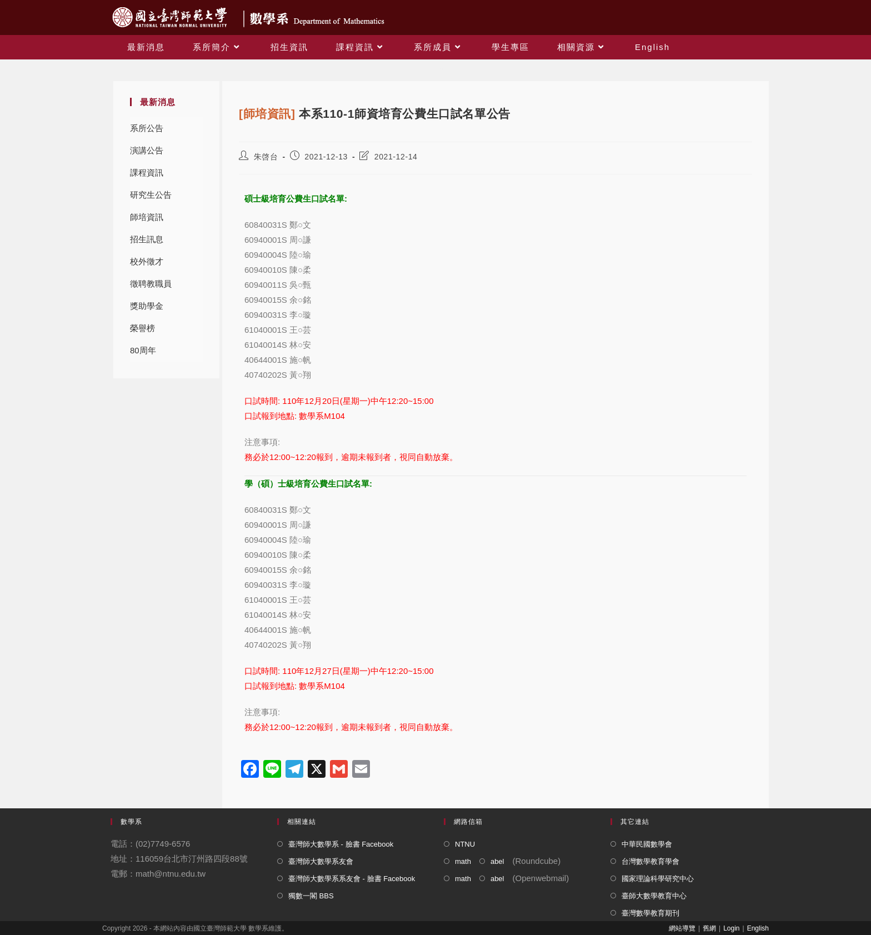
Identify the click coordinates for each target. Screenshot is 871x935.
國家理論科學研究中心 (658, 878)
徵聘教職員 (151, 283)
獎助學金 (146, 306)
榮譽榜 (142, 328)
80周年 (143, 350)
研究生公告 (151, 194)
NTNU (465, 844)
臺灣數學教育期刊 (650, 913)
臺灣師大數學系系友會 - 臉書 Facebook (351, 878)
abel (497, 861)
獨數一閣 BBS (311, 896)
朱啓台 (266, 156)
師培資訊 (146, 217)
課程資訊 (146, 172)
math (463, 861)
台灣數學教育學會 (650, 861)
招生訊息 (146, 239)
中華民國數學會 (647, 844)
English (758, 928)
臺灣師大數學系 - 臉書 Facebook (340, 844)
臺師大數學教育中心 (654, 896)
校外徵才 (146, 261)
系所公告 (146, 128)
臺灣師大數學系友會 (320, 861)
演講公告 (146, 150)
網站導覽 (682, 928)
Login (731, 928)
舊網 (709, 928)
